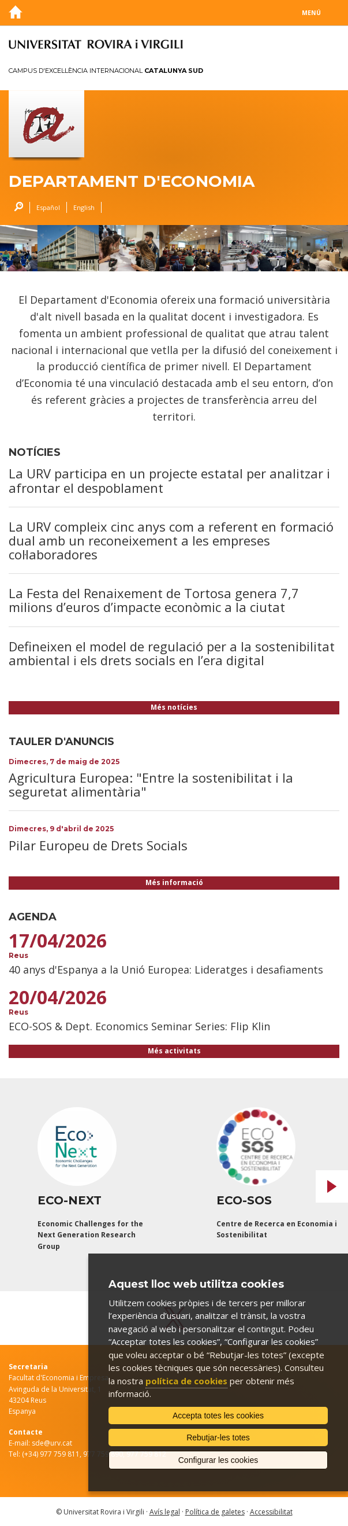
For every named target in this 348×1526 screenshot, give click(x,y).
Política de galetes (215, 1512)
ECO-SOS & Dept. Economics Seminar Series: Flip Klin (139, 1026)
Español (48, 207)
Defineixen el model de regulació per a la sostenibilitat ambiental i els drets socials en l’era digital (172, 653)
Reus (18, 955)
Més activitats (174, 1051)
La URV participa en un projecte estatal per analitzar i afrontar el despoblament (169, 480)
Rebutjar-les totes (218, 1437)
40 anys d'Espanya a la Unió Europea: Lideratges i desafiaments (166, 969)
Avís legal (164, 1512)
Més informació (174, 882)
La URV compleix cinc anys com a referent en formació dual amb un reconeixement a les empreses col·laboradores (171, 540)
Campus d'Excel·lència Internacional (106, 71)
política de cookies (186, 1381)
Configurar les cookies (218, 1460)
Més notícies (174, 707)
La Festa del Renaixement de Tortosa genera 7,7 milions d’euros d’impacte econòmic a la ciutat (154, 599)
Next (332, 1186)
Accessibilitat (271, 1512)
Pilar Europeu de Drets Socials (98, 845)
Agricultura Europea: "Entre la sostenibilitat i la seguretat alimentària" (151, 784)
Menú (311, 13)
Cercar (16, 208)
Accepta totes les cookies (218, 1415)
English (84, 207)
